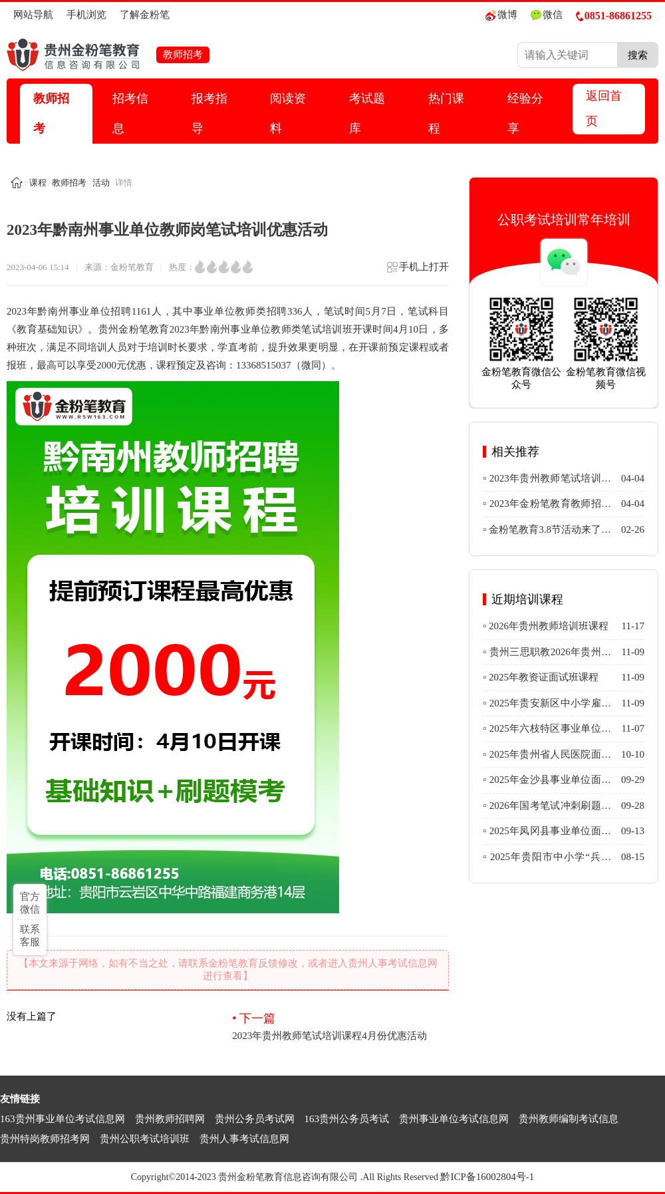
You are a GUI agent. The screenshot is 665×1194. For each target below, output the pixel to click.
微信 (547, 15)
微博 (501, 15)
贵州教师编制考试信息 (568, 1119)
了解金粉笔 (145, 14)
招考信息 (130, 113)
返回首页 (604, 108)
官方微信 (30, 903)
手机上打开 (417, 271)
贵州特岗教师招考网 (45, 1138)
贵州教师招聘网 (170, 1119)
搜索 (638, 55)
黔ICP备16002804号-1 (487, 1176)
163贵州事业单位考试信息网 (62, 1119)
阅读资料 (288, 113)
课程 (38, 183)
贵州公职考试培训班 (145, 1138)
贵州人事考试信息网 (244, 1138)
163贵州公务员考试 (347, 1119)
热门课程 (446, 113)
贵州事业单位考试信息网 (454, 1119)
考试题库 (367, 113)
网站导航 (33, 14)
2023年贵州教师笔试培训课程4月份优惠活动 (340, 1025)
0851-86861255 (614, 15)
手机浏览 (86, 14)
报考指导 (209, 113)
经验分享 (525, 113)
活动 (101, 183)
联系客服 (30, 935)
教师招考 (51, 113)
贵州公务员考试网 (255, 1119)
